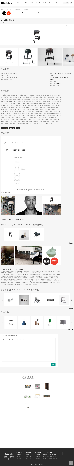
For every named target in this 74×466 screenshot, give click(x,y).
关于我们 (38, 454)
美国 (55, 81)
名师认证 (28, 454)
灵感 (45, 3)
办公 (55, 2)
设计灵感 (19, 454)
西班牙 (52, 75)
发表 (53, 364)
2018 (58, 85)
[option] (10, 235)
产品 (50, 2)
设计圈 (38, 3)
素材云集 (19, 459)
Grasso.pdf (6, 192)
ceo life (25, 2)
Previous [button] (2, 300)
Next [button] (71, 300)
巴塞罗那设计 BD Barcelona (62, 73)
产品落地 (19, 456)
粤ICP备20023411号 (37, 464)
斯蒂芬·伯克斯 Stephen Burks (13, 219)
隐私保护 (38, 456)
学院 (32, 3)
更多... (70, 243)
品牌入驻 (28, 456)
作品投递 (28, 459)
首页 (18, 2)
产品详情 (4, 128)
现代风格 (59, 83)
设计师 (12, 128)
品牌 (18, 128)
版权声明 (38, 459)
